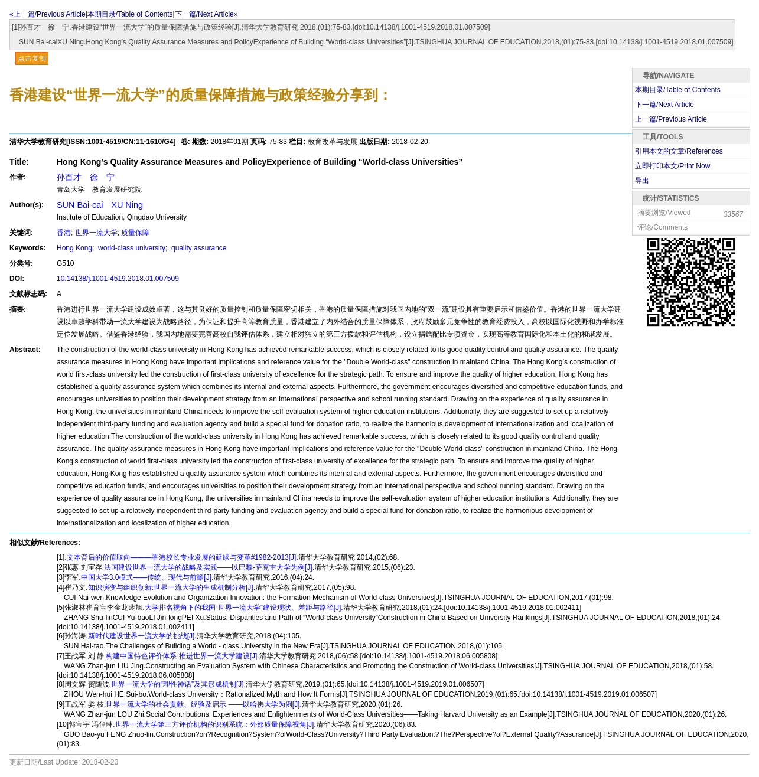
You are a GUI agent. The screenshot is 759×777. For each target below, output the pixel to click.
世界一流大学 (96, 232)
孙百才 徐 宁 (86, 177)
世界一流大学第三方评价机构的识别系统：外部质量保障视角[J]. (215, 724)
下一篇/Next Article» (206, 14)
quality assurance (198, 248)
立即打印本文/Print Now (672, 166)
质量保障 (135, 232)
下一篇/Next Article (664, 104)
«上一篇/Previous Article (47, 14)
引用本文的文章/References (679, 151)
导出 (642, 181)
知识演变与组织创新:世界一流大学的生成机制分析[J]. (171, 587)
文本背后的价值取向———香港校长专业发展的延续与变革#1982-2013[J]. (182, 557)
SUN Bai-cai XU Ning (100, 205)
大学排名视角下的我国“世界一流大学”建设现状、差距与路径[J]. (244, 607)
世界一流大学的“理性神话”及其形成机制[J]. (178, 684)
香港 (64, 232)
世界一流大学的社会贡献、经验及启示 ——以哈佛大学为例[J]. (203, 704)
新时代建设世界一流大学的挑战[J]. (142, 636)
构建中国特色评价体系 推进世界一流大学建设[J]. (182, 656)
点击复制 (32, 58)
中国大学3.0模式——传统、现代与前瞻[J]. (147, 577)
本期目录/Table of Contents (130, 14)
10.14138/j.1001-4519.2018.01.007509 (118, 279)
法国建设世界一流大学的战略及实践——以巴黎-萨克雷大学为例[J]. (209, 567)
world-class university (130, 248)
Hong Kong (74, 248)
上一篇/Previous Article (671, 119)
